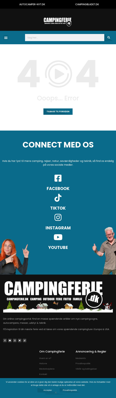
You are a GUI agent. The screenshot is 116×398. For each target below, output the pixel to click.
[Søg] (108, 37)
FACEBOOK (58, 188)
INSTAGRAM (58, 228)
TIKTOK (58, 208)
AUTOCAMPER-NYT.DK (32, 4)
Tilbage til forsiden (58, 111)
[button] (5, 37)
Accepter (47, 390)
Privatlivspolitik (70, 390)
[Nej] (55, 393)
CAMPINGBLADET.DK (87, 4)
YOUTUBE (58, 247)
